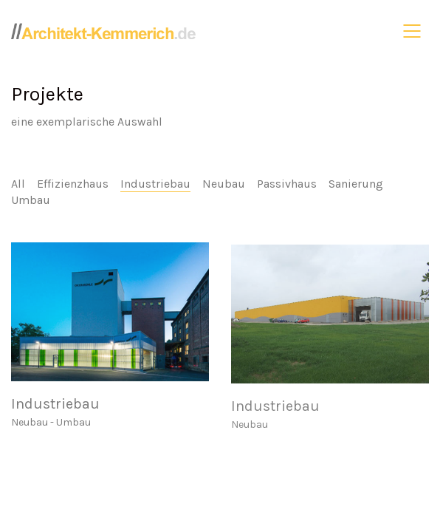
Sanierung (356, 184)
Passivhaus (287, 184)
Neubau (223, 184)
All (18, 184)
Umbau (30, 200)
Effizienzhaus (73, 184)
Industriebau (155, 184)
